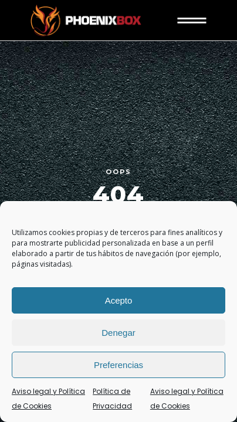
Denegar (118, 333)
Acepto (119, 300)
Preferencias (118, 365)
